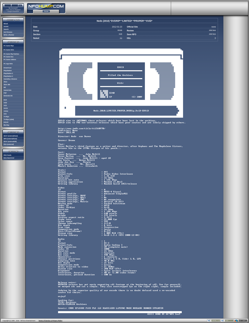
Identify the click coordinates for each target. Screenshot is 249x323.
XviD (5, 102)
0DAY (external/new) (11, 136)
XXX (5, 114)
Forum (46, 11)
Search (6, 29)
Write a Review (9, 35)
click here (212, 30)
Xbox (5, 82)
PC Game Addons (10, 59)
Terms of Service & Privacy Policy (50, 321)
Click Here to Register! (13, 10)
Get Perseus (8, 32)
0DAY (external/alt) (10, 141)
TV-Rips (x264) (9, 119)
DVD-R (6, 122)
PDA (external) (9, 144)
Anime (6, 111)
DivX (5, 100)
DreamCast (8, 68)
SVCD (6, 108)
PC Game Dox (8, 57)
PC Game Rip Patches (11, 54)
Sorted (6, 26)
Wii (5, 87)
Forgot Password (13, 11)
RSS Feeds (7, 155)
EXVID (120, 30)
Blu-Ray (6, 125)
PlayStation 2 (8, 73)
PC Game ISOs (9, 50)
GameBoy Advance (10, 79)
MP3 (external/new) (10, 139)
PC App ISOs (8, 64)
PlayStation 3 (8, 76)
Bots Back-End (9, 158)
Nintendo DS (8, 96)
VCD (5, 105)
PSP (5, 93)
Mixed (6, 24)
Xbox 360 (7, 84)
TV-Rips (6, 116)
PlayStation (8, 70)
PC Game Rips (9, 46)
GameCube (8, 90)
